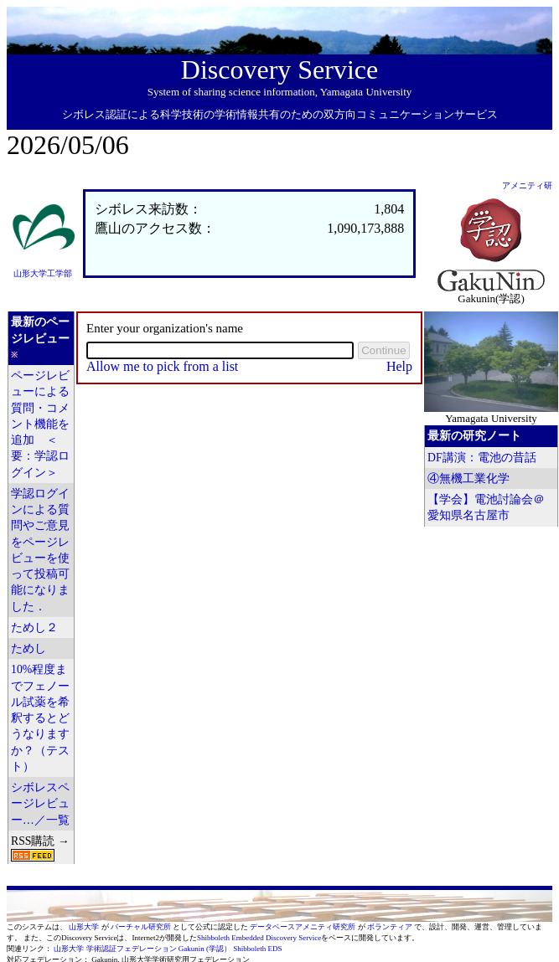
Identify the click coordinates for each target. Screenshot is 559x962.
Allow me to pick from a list (162, 366)
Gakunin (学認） (205, 948)
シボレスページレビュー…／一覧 (40, 803)
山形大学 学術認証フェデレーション (115, 948)
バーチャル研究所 (142, 927)
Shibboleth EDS (257, 948)
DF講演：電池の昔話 (481, 457)
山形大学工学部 (42, 273)
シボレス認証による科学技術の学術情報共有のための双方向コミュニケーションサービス (280, 114)
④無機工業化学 (468, 478)
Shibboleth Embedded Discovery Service (259, 938)
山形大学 (85, 927)
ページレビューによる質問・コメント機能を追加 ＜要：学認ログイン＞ (40, 424)
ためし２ (34, 627)
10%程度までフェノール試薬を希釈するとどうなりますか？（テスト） (40, 718)
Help (399, 366)
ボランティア (390, 927)
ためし (28, 648)
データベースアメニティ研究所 (303, 927)
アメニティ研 (527, 185)
